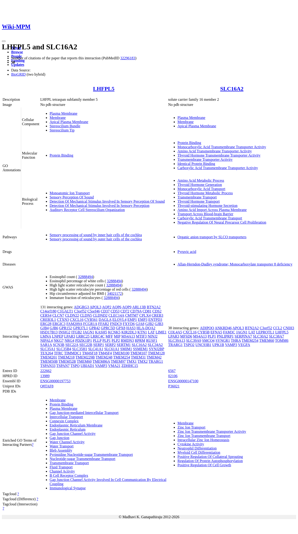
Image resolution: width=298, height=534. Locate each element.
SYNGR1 (222, 341)
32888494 (85, 277)
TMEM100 (121, 353)
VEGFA (244, 345)
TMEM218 (66, 357)
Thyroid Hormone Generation (199, 185)
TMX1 (132, 361)
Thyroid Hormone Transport (198, 201)
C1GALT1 (65, 311)
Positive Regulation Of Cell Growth (204, 465)
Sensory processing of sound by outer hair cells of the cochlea (96, 239)
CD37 (105, 311)
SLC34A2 (155, 345)
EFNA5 (216, 332)
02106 (172, 376)
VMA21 (114, 366)
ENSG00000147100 (183, 381)
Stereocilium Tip (62, 130)
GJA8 (140, 324)
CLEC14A (116, 315)
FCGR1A (90, 324)
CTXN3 (63, 320)
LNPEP (57, 336)
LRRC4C (98, 336)
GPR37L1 (80, 328)
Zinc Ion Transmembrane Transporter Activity (211, 431)
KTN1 (142, 332)
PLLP (97, 341)
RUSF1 (151, 341)
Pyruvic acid (186, 252)
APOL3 (95, 307)
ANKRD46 (223, 328)
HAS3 (130, 328)
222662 (45, 371)
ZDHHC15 (130, 366)
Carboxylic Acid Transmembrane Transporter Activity (217, 168)
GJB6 (54, 328)
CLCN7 (58, 315)
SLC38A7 (276, 336)
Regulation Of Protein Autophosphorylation (210, 461)
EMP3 (142, 320)
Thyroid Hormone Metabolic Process (205, 193)
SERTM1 (124, 345)
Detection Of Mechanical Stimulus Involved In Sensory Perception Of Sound (107, 201)
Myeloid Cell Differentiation (198, 452)
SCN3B (58, 345)
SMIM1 (126, 349)
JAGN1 (88, 332)
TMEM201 (48, 357)
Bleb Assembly (61, 450)
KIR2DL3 (128, 332)
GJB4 (44, 328)
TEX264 (46, 353)
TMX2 (143, 361)
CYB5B (204, 332)
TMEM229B (85, 357)
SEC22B (85, 345)
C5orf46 (93, 311)
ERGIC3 (58, 324)
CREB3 (157, 315)
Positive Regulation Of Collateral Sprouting (210, 457)
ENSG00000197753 (55, 381)
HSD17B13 (49, 332)
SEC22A (71, 345)
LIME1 (161, 332)
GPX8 (120, 328)
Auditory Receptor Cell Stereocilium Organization (87, 210)
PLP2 (116, 341)
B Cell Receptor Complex (69, 475)
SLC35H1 (79, 349)
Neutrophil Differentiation (197, 448)
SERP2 (110, 345)
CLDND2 (100, 315)
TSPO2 (188, 345)
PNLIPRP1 (225, 336)
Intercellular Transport (66, 417)
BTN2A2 (154, 307)
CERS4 (45, 315)
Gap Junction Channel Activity (73, 434)
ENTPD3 (155, 320)
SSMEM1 (140, 349)
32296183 (127, 58)
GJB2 (149, 324)
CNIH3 (288, 328)
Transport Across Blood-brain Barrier (205, 214)
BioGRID (18, 74)
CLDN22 (72, 315)
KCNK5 (114, 332)
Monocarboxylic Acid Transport (201, 189)
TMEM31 (138, 357)
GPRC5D (108, 328)
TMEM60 (84, 361)
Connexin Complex (64, 421)
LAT (151, 332)
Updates (17, 65)
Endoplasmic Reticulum (67, 429)
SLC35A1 (47, 349)
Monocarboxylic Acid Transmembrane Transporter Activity (221, 147)
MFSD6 (186, 336)
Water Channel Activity (67, 442)
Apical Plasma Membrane (69, 122)
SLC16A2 (232, 89)
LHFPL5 (104, 89)
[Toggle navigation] (4, 41)
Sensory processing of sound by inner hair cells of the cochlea (96, 235)
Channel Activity (62, 471)
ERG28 (45, 324)
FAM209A (74, 324)
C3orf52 (80, 311)
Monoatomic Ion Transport (70, 193)
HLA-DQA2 (145, 328)
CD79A (136, 311)
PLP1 (106, 341)
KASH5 (101, 332)
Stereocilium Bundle (65, 126)
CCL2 (277, 328)
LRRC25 (83, 336)
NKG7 (59, 341)
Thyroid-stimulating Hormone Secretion (207, 206)
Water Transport (62, 446)
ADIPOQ (207, 328)
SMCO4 (208, 341)
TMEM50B (49, 361)
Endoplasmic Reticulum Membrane (76, 425)
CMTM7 (131, 315)
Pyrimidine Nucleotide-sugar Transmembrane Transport (91, 455)
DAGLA (105, 320)
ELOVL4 (119, 320)
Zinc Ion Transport (191, 427)
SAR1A (46, 345)
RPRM (140, 341)
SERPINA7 (243, 336)
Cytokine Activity (190, 444)
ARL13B (139, 307)
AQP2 (106, 307)
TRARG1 (156, 361)
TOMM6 (281, 341)
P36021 (173, 386)
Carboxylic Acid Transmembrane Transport (209, 218)
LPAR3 (69, 336)
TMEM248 (104, 357)
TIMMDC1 (72, 353)
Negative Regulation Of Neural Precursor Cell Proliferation (221, 222)
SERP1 (98, 345)
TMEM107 (138, 353)
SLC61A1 (111, 349)
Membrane (58, 118)
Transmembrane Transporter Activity (205, 159)
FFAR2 (103, 324)
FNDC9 (116, 324)
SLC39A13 (176, 341)
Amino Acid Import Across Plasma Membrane (212, 210)
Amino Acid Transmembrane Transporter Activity (214, 151)
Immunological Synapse (68, 488)
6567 (172, 371)
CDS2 (157, 311)
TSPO (75, 366)
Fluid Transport (61, 467)
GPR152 (65, 328)
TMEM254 (121, 357)
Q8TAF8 (47, 386)
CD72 (124, 311)
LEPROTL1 (265, 332)
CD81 (146, 311)
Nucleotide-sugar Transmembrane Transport (82, 459)
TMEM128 (156, 353)
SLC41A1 (95, 349)
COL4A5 (175, 332)
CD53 (115, 311)
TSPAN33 (47, 366)
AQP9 (127, 307)
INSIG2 (65, 332)
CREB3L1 (48, 320)
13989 (45, 376)
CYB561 (91, 320)
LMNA (45, 336)
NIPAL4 (46, 341)
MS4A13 (128, 336)
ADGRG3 (81, 307)
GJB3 (159, 324)
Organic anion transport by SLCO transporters (211, 237)
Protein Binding (61, 155)
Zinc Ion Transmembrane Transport (203, 436)
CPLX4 (145, 315)
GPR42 (94, 328)
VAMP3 (101, 366)
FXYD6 (129, 324)
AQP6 (116, 307)
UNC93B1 (203, 345)
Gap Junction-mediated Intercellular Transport (84, 413)
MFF (109, 336)
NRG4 (69, 341)
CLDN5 (86, 315)
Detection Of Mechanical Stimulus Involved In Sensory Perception (99, 206)
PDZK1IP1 (83, 341)
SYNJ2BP (156, 349)
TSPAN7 (63, 366)
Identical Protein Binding (196, 164)
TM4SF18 (90, 353)
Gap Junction (59, 438)
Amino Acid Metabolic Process (200, 180)
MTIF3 (141, 336)
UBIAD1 (87, 366)
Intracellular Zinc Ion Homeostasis (203, 440)
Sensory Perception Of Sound (72, 197)
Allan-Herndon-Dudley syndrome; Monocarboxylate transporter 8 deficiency (234, 264)
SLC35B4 (63, 349)
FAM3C (229, 332)
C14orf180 (48, 311)
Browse (17, 52)
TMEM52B (67, 361)
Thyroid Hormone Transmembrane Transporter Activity (218, 155)
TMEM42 (154, 357)
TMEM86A (101, 361)
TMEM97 (118, 361)
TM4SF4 (105, 353)
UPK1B (218, 345)
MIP (117, 336)
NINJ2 (153, 336)
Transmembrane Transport (197, 197)
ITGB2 (76, 332)
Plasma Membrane (64, 113)
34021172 (114, 294)
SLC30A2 (260, 336)
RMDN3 (127, 341)
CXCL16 (77, 320)
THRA (236, 341)
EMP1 (132, 320)
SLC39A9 (193, 341)
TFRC (58, 353)
